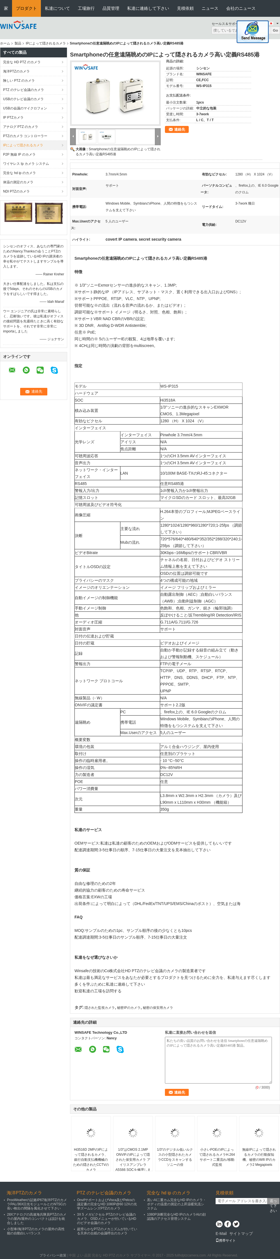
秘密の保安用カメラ (158, 1008)
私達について (57, 8)
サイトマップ (241, 1233)
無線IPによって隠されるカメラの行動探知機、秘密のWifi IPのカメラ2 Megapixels (259, 1157)
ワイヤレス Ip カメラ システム (26, 164)
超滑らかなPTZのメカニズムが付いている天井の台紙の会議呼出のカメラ (107, 1231)
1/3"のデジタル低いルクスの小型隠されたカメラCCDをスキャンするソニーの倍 (175, 1157)
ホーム (5, 43)
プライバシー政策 (52, 1255)
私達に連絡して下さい (148, 8)
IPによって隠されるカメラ (46, 43)
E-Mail (221, 1233)
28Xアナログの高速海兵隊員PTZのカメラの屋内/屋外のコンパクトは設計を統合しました (36, 1219)
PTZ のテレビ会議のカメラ (23, 90)
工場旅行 (86, 8)
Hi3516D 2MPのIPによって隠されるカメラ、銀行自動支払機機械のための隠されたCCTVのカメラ (91, 1160)
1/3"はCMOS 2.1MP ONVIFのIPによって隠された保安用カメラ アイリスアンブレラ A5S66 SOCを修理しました (132, 1162)
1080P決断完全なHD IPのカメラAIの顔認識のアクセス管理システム (176, 1217)
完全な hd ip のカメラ (19, 173)
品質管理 (110, 8)
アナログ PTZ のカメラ (20, 127)
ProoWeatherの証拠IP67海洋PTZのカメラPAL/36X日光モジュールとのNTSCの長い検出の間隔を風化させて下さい (37, 1204)
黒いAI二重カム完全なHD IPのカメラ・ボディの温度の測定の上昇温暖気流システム (176, 1204)
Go (275, 30)
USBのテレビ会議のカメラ (23, 99)
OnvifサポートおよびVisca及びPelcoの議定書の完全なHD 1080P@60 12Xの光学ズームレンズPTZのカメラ (107, 1204)
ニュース (210, 8)
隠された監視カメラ (100, 1008)
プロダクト (26, 8)
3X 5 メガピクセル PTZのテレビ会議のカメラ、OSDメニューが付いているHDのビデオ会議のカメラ (106, 1219)
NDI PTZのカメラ (16, 191)
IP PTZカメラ (13, 117)
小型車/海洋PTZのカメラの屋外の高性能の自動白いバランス (36, 1231)
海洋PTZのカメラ (16, 71)
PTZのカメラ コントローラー (25, 136)
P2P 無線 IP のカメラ (19, 154)
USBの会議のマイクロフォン (25, 108)
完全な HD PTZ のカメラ (22, 62)
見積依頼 (185, 8)
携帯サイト (226, 1240)
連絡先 (179, 129)
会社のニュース (241, 8)
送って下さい (273, 1201)
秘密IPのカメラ (128, 1008)
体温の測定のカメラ (18, 182)
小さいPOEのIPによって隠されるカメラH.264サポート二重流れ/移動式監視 (217, 1157)
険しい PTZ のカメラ (19, 81)
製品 (18, 43)
